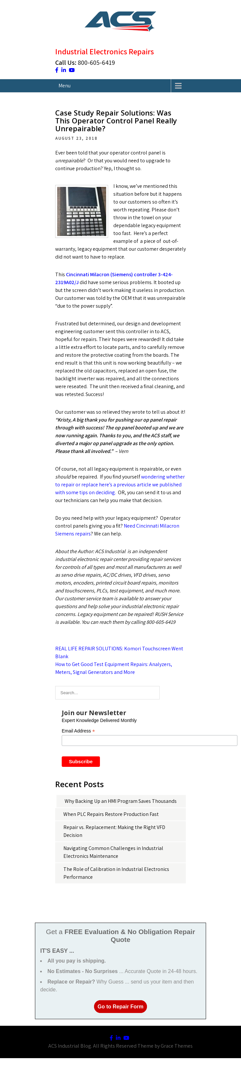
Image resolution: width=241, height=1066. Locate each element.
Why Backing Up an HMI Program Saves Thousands (121, 801)
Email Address (78, 731)
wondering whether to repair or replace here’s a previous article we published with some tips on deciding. (120, 484)
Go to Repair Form (120, 1006)
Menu (64, 85)
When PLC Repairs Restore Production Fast (111, 814)
